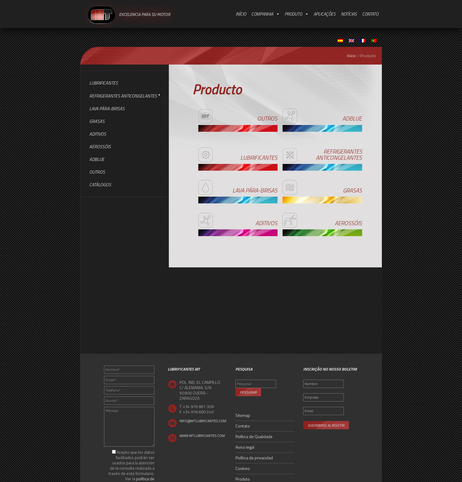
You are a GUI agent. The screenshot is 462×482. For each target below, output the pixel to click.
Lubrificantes (103, 83)
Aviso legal (244, 447)
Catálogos (100, 184)
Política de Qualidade (254, 436)
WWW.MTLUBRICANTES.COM (202, 435)
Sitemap (242, 415)
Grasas (97, 121)
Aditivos (97, 134)
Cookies (242, 468)
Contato (370, 14)
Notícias (349, 14)
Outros (97, 172)
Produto (293, 14)
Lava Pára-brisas (107, 108)
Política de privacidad (254, 458)
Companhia (262, 14)
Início (241, 14)
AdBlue (96, 159)
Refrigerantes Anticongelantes (123, 96)
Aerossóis (100, 146)
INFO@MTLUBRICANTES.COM (202, 421)
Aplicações (325, 14)
